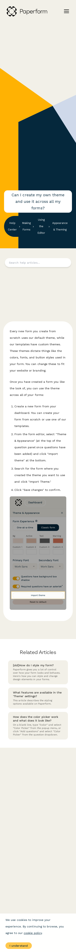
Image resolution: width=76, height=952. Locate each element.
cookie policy (33, 933)
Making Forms (26, 226)
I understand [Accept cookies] (19, 945)
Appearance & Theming (60, 226)
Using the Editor (41, 226)
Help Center (12, 226)
